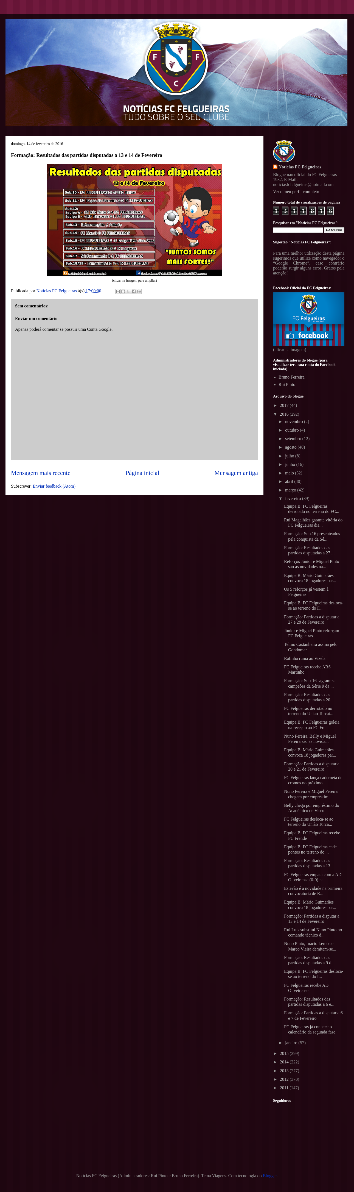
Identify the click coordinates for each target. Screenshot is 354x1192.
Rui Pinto (287, 384)
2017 (285, 405)
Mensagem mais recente (40, 472)
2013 (285, 1070)
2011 (285, 1087)
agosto (291, 447)
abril (289, 481)
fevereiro (293, 498)
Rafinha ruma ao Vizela (304, 658)
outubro (292, 430)
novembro (294, 421)
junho (290, 464)
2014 (285, 1062)
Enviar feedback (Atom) (54, 486)
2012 (285, 1079)
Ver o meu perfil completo (296, 191)
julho (290, 456)
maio (290, 473)
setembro (293, 438)
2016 (285, 414)
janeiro (291, 1042)
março (291, 490)
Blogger (270, 1175)
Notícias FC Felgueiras (300, 167)
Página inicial (142, 472)
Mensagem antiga (236, 472)
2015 (285, 1053)
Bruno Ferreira (292, 377)
